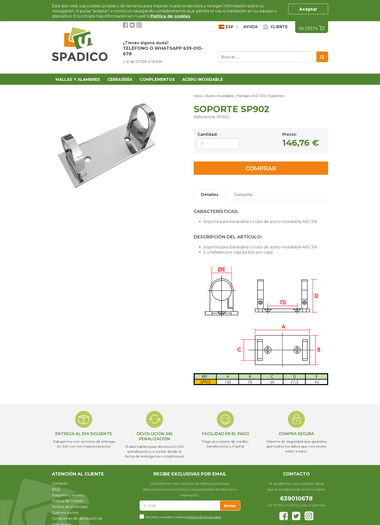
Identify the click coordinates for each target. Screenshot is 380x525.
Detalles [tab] (209, 194)
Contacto (60, 483)
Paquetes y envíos (67, 495)
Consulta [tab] (243, 194)
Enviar (230, 505)
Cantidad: (208, 134)
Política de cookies (67, 501)
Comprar (260, 168)
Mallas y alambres (77, 79)
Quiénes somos (65, 512)
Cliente (275, 27)
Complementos (157, 79)
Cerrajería (119, 79)
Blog (56, 489)
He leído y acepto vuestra (183, 516)
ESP (228, 27)
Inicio (198, 96)
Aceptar (308, 9)
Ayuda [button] (250, 27)
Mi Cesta (311, 28)
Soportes (276, 96)
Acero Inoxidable (202, 79)
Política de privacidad (69, 507)
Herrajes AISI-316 (251, 96)
